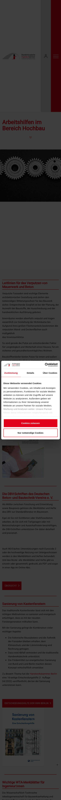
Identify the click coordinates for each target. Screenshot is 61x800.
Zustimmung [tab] (11, 373)
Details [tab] (30, 373)
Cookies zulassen (30, 423)
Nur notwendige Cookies (31, 432)
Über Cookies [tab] (50, 373)
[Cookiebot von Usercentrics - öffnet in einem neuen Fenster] (45, 365)
